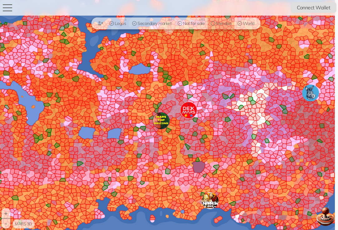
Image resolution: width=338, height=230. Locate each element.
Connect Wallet (313, 7)
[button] (210, 200)
